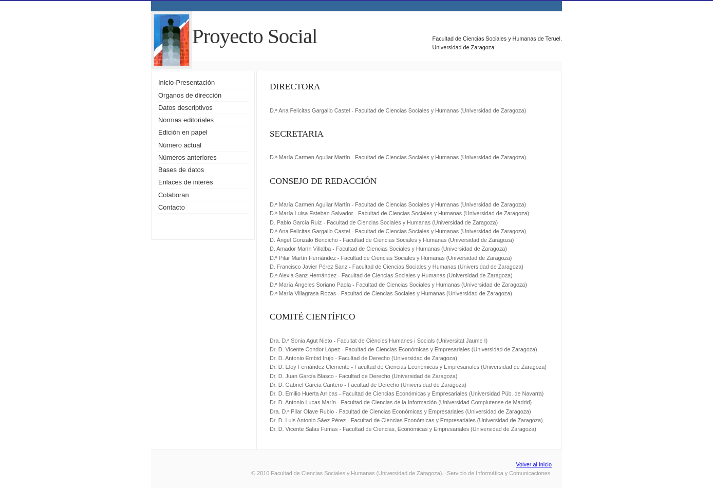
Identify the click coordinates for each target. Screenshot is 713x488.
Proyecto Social (254, 36)
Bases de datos (181, 170)
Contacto (171, 207)
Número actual (179, 145)
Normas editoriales (186, 120)
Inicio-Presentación (186, 82)
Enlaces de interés (185, 182)
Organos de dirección (189, 95)
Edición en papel (183, 132)
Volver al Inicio (534, 464)
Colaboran (173, 195)
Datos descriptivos (185, 107)
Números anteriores (187, 157)
